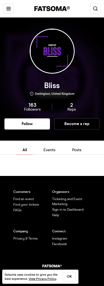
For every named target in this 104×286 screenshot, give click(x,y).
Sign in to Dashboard (67, 210)
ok (69, 276)
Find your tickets (26, 205)
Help (55, 215)
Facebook (59, 244)
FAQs (17, 210)
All (24, 150)
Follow (27, 123)
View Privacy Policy (42, 279)
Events (49, 150)
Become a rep (77, 123)
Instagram (59, 238)
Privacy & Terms (25, 238)
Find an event (23, 199)
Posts (77, 150)
